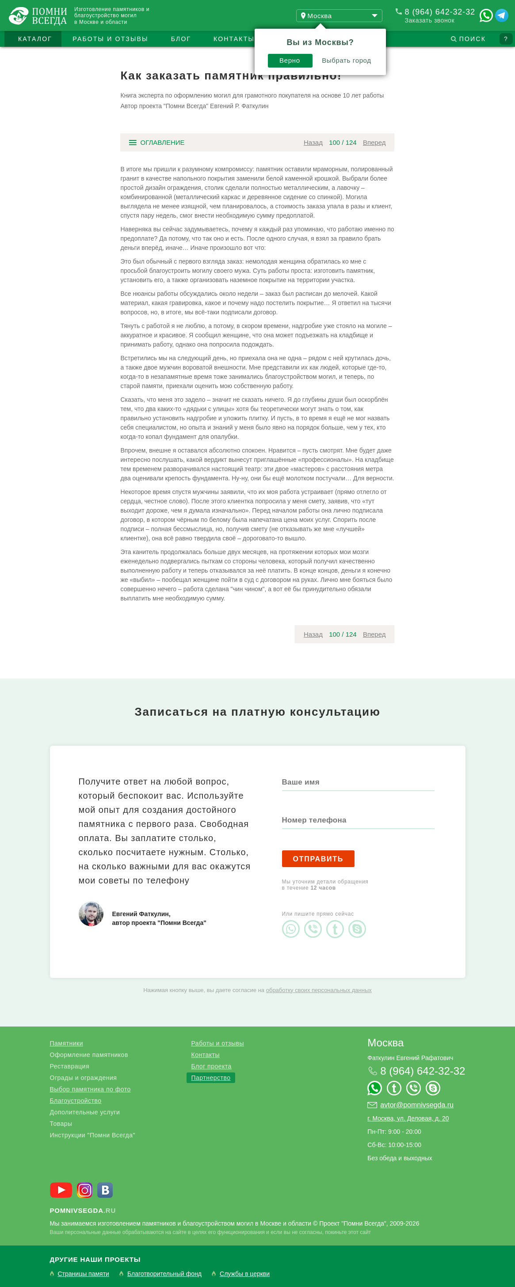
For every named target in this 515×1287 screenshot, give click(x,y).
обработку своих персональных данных (319, 990)
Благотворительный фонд (164, 1274)
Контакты (234, 38)
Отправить (318, 859)
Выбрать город (346, 60)
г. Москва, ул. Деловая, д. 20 (408, 1118)
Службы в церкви (245, 1274)
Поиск (472, 38)
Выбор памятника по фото (90, 1089)
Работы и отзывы (110, 38)
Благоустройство (76, 1100)
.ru (83, 1210)
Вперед (374, 142)
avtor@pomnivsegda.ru (417, 1105)
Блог (181, 38)
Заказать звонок (429, 20)
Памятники (66, 1043)
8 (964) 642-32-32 (440, 12)
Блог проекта (211, 1066)
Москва (385, 1043)
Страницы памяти (83, 1274)
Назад (313, 142)
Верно (289, 60)
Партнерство (210, 1077)
